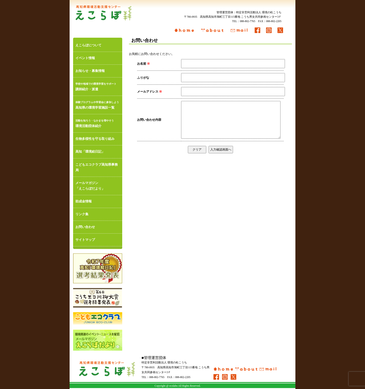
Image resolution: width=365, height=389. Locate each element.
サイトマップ (85, 239)
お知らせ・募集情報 (90, 71)
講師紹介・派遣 (97, 86)
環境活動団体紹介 (97, 123)
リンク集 (81, 214)
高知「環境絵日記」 (90, 151)
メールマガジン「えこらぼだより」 (90, 185)
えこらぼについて (88, 45)
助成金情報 (83, 201)
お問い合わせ (85, 227)
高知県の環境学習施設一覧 (97, 104)
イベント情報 (85, 58)
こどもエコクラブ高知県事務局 (96, 167)
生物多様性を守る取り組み (95, 139)
